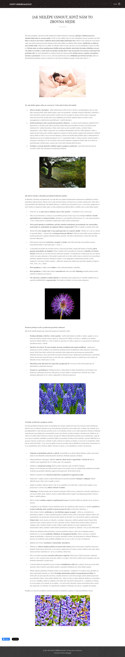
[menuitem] (86, 4)
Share (6, 639)
